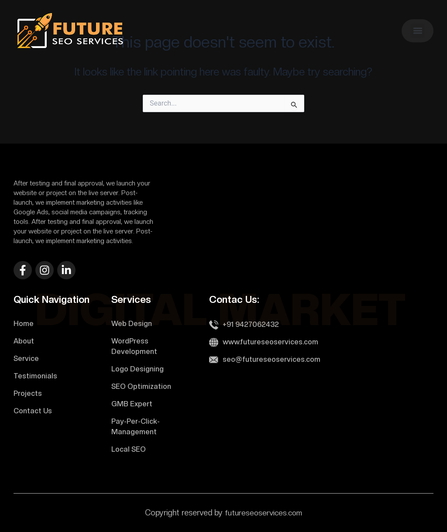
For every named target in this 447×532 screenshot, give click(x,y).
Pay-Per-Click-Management (135, 426)
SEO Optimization (141, 386)
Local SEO (128, 449)
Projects (28, 393)
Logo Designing (137, 369)
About (24, 341)
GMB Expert (131, 404)
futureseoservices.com (263, 512)
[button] (417, 31)
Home (24, 323)
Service (26, 358)
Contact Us (33, 411)
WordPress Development (134, 346)
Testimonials (35, 376)
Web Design (131, 323)
